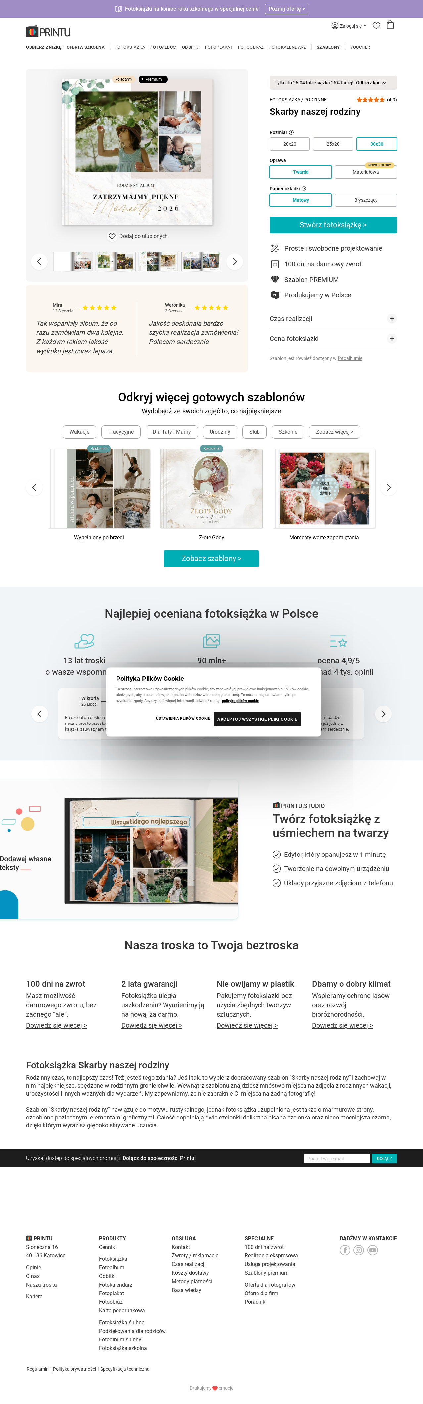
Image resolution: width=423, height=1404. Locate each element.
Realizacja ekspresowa (271, 1255)
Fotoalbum (163, 47)
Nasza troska (41, 1285)
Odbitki (191, 47)
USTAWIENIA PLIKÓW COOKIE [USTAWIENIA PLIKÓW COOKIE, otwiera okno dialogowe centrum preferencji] (183, 718)
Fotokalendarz (287, 47)
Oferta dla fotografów (270, 1285)
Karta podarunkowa (122, 1310)
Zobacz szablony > (212, 558)
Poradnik (255, 1302)
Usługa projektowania (270, 1264)
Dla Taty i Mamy (172, 432)
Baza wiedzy (186, 1290)
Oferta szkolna (86, 47)
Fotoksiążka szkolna (123, 1348)
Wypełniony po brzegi (99, 537)
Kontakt (181, 1247)
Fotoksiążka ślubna (122, 1322)
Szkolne (288, 432)
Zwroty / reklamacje (195, 1255)
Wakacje (79, 432)
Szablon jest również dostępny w (316, 358)
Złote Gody (211, 537)
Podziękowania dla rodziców (132, 1331)
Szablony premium (267, 1273)
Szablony (328, 47)
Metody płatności (192, 1281)
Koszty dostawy (190, 1273)
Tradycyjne (121, 432)
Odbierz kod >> (371, 82)
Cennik (107, 1247)
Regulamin (38, 1369)
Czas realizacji (189, 1264)
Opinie (33, 1267)
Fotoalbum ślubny (120, 1340)
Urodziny (220, 432)
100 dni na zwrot (264, 1247)
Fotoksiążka (130, 47)
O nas (33, 1276)
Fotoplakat (219, 47)
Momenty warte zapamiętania (324, 537)
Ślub (254, 432)
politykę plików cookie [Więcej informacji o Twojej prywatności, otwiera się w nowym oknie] (240, 700)
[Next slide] (234, 261)
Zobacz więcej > (334, 432)
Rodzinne (315, 99)
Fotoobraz (251, 47)
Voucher (360, 47)
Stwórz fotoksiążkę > (333, 225)
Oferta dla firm (261, 1293)
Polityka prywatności (74, 1369)
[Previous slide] (39, 261)
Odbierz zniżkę (43, 47)
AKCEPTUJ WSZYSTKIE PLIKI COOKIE (257, 718)
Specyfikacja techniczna (125, 1369)
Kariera (34, 1297)
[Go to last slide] (34, 487)
